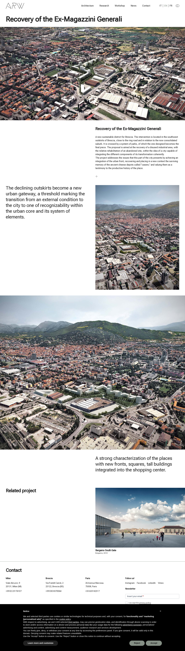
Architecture (87, 6)
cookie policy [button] (65, 619)
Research (104, 6)
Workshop (120, 6)
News (133, 6)
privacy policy (145, 603)
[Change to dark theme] (177, 6)
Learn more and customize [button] (40, 643)
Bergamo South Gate (105, 550)
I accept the (138, 603)
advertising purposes (132, 625)
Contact (146, 6)
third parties (73, 622)
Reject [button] (137, 643)
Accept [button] (153, 643)
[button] (160, 611)
